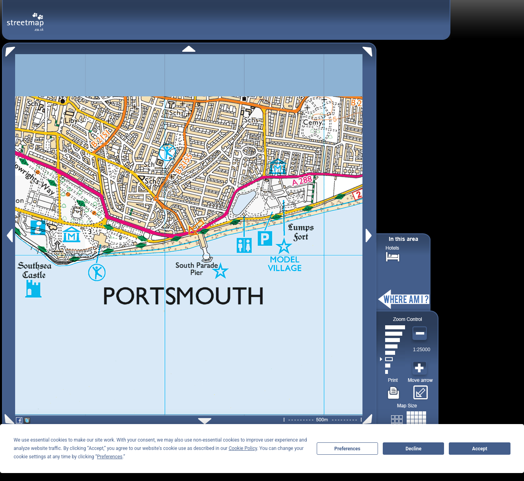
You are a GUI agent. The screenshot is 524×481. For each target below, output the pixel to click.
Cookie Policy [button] (243, 448)
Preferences (347, 449)
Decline (413, 449)
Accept (479, 449)
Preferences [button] (110, 456)
